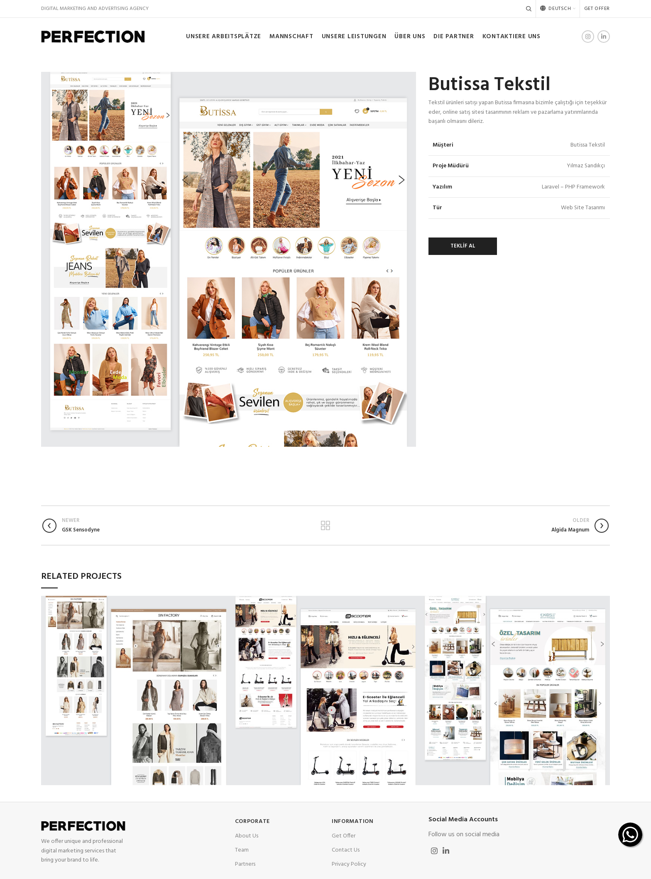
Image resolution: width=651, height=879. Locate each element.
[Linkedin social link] (603, 36)
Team (242, 850)
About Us (246, 836)
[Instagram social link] (588, 36)
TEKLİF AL (462, 246)
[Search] (529, 8)
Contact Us (346, 850)
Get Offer (343, 836)
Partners (245, 864)
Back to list (325, 525)
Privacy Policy (349, 864)
